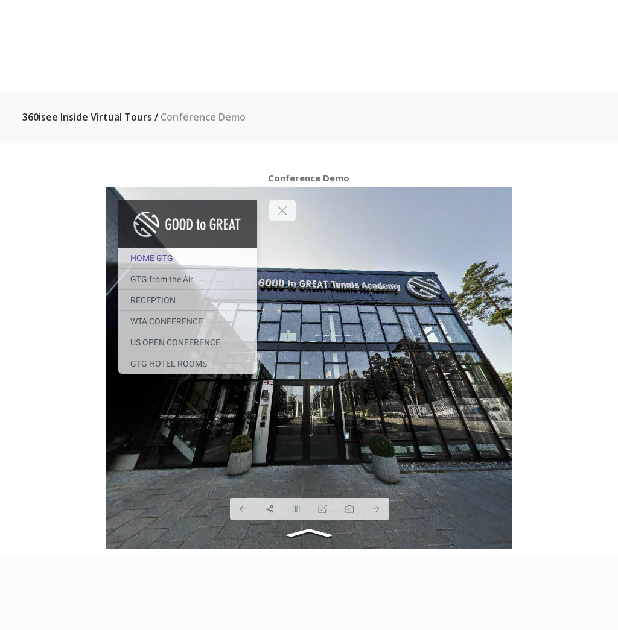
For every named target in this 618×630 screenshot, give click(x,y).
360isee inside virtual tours (87, 117)
